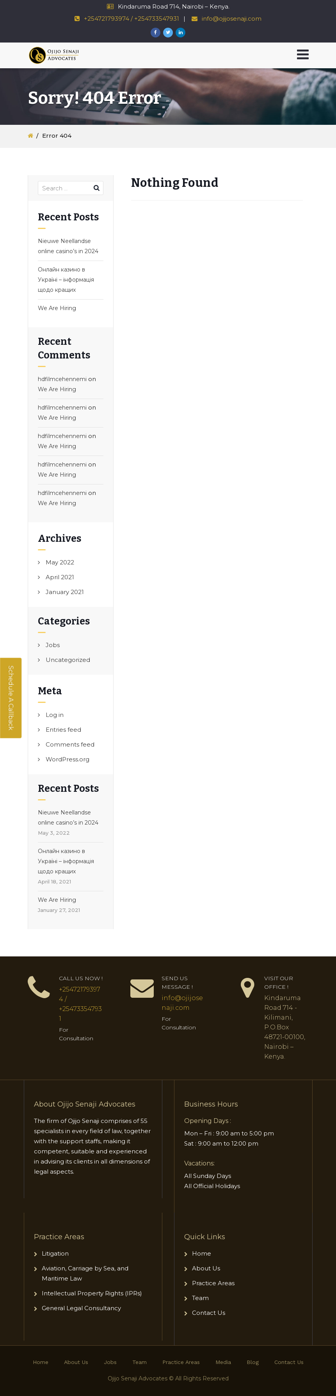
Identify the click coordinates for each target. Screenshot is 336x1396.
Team (200, 1298)
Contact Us (208, 1312)
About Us (206, 1268)
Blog (253, 1362)
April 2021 (60, 577)
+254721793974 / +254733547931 (131, 18)
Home (201, 1253)
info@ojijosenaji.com (230, 18)
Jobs (53, 645)
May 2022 (60, 562)
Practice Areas (213, 1283)
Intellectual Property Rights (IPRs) (93, 1293)
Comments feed (70, 744)
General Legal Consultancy (81, 1308)
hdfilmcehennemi (62, 379)
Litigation (55, 1253)
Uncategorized (68, 659)
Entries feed (63, 729)
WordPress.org (67, 759)
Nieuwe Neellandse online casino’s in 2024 (68, 246)
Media (223, 1362)
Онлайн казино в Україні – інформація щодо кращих (66, 279)
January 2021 (65, 592)
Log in (55, 714)
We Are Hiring (57, 308)
